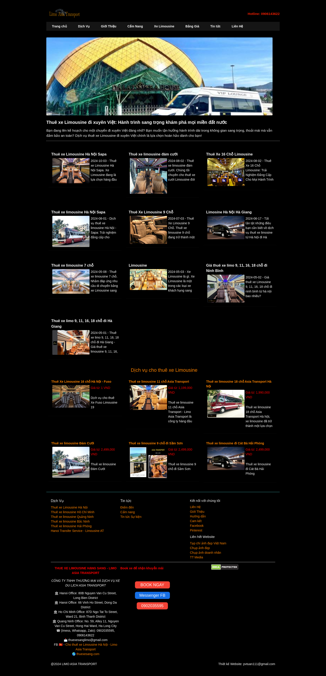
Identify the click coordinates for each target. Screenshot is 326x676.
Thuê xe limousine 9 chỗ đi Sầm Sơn (156, 443)
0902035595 (152, 606)
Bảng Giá (192, 26)
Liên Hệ (237, 26)
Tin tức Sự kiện (131, 517)
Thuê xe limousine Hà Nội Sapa (78, 212)
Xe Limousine (164, 26)
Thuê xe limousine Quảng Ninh (72, 517)
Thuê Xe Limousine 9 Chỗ (151, 212)
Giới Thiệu (108, 26)
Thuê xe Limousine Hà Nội (69, 507)
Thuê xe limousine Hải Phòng (71, 526)
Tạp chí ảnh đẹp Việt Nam (208, 543)
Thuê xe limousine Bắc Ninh (70, 521)
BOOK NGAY (152, 585)
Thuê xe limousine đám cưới (153, 154)
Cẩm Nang (135, 26)
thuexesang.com (87, 654)
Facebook (197, 525)
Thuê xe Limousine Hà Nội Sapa (78, 154)
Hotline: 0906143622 (263, 14)
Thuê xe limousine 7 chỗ (72, 265)
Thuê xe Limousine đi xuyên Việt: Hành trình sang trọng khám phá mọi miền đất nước (136, 122)
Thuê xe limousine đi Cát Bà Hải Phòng (235, 443)
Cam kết (196, 521)
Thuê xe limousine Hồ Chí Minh (72, 512)
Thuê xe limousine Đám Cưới (72, 443)
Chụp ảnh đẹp (200, 548)
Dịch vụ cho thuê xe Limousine (164, 370)
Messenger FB (152, 595)
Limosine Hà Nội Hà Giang (229, 212)
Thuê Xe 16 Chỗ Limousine (229, 154)
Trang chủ (59, 26)
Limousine (138, 265)
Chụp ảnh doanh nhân (205, 552)
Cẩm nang (127, 512)
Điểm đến (127, 507)
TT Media (196, 557)
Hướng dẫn (198, 516)
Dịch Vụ (84, 26)
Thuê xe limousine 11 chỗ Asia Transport (159, 381)
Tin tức (215, 26)
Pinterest (196, 530)
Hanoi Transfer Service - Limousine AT (77, 531)
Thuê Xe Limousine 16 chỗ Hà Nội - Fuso (81, 381)
